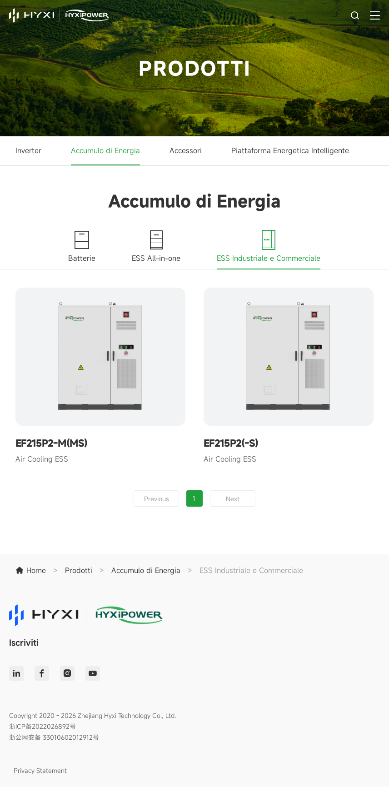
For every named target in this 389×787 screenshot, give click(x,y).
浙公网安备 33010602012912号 (54, 737)
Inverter (28, 150)
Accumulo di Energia (105, 150)
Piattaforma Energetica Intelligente (290, 150)
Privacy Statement (40, 770)
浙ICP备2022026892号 (42, 726)
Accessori (186, 150)
